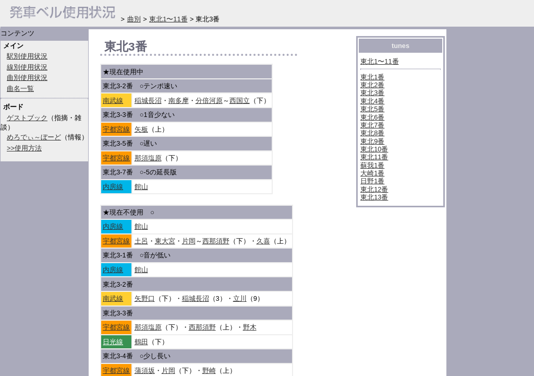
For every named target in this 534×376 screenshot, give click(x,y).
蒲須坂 (145, 370)
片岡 (189, 241)
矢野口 (145, 298)
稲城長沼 (148, 100)
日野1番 (372, 181)
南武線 (113, 100)
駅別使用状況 (27, 56)
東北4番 (372, 101)
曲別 (134, 19)
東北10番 (374, 149)
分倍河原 (209, 100)
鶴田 (141, 342)
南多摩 (178, 100)
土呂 (141, 241)
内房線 (113, 187)
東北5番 (372, 109)
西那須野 (215, 241)
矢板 (141, 129)
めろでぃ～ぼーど (34, 137)
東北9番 (372, 141)
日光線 (113, 342)
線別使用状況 (27, 67)
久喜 (263, 241)
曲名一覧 (20, 88)
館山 (141, 187)
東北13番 (374, 197)
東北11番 (374, 157)
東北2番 (372, 85)
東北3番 (372, 93)
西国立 (239, 100)
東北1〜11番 (379, 61)
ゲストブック (27, 118)
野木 (250, 327)
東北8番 (372, 133)
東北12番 (374, 189)
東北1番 (372, 77)
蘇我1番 (372, 165)
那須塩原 (148, 158)
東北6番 (372, 117)
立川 (240, 298)
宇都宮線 (116, 129)
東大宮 (165, 241)
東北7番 (372, 125)
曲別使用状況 (27, 77)
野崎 (209, 370)
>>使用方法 (24, 148)
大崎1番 (372, 173)
